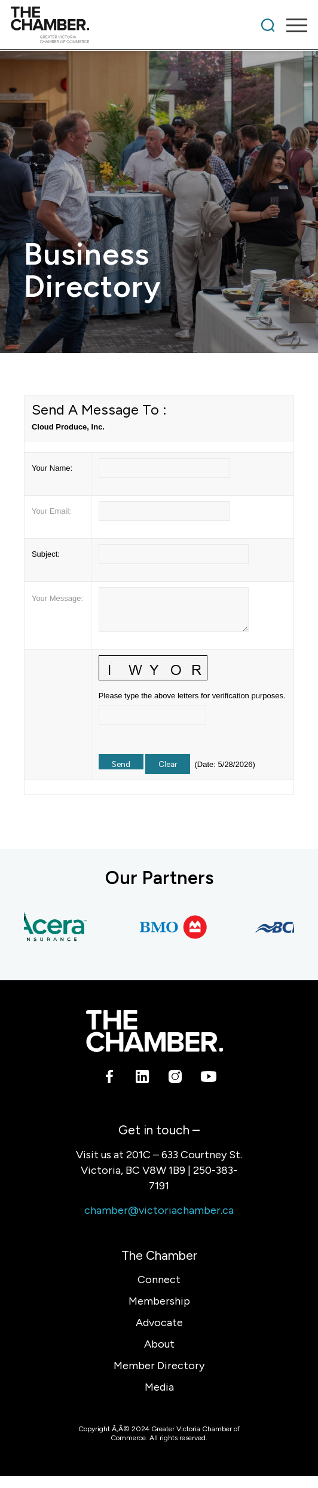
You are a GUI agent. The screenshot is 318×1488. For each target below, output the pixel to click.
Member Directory (159, 1365)
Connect (159, 1279)
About (159, 1344)
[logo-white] (154, 1031)
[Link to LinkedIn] (142, 1079)
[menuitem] (267, 25)
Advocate (159, 1322)
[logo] (129, 25)
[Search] (267, 25)
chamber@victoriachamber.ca (159, 1210)
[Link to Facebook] (110, 1079)
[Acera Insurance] (51, 927)
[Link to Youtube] (208, 1079)
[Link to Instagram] (175, 1079)
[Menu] (290, 25)
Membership (159, 1301)
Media (159, 1387)
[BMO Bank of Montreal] (177, 927)
